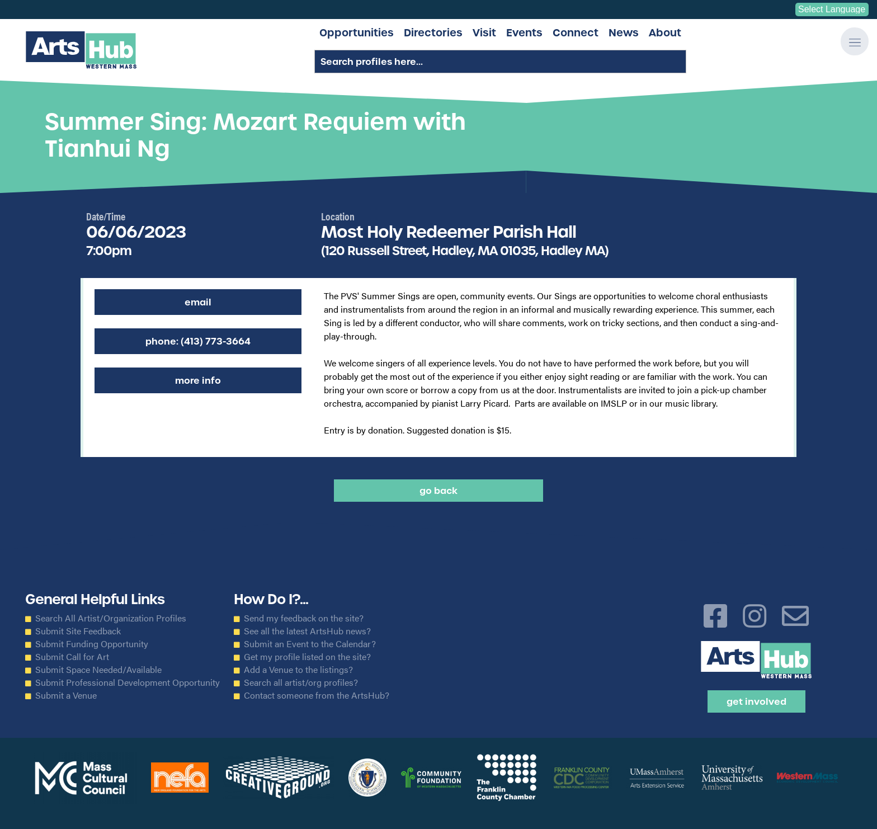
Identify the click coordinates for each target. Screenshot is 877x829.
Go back (438, 490)
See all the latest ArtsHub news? (307, 631)
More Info (198, 380)
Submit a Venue (66, 695)
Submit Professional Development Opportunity (127, 682)
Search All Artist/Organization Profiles (110, 618)
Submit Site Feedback (78, 631)
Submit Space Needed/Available (98, 669)
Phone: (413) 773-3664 (198, 341)
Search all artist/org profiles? (301, 682)
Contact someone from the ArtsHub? (316, 695)
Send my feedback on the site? (304, 618)
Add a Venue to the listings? (298, 669)
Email (198, 302)
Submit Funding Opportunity (91, 643)
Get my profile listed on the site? (307, 656)
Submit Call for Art (72, 656)
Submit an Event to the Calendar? (310, 643)
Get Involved (756, 701)
